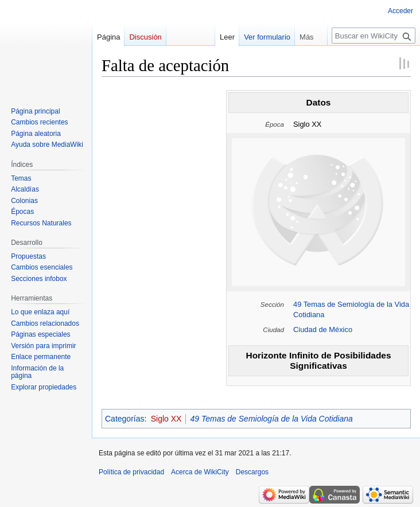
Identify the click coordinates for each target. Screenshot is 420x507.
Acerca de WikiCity (200, 472)
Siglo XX (166, 418)
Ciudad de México (322, 329)
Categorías (124, 418)
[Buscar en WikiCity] (373, 36)
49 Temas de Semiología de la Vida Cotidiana (271, 418)
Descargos (252, 472)
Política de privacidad (131, 472)
